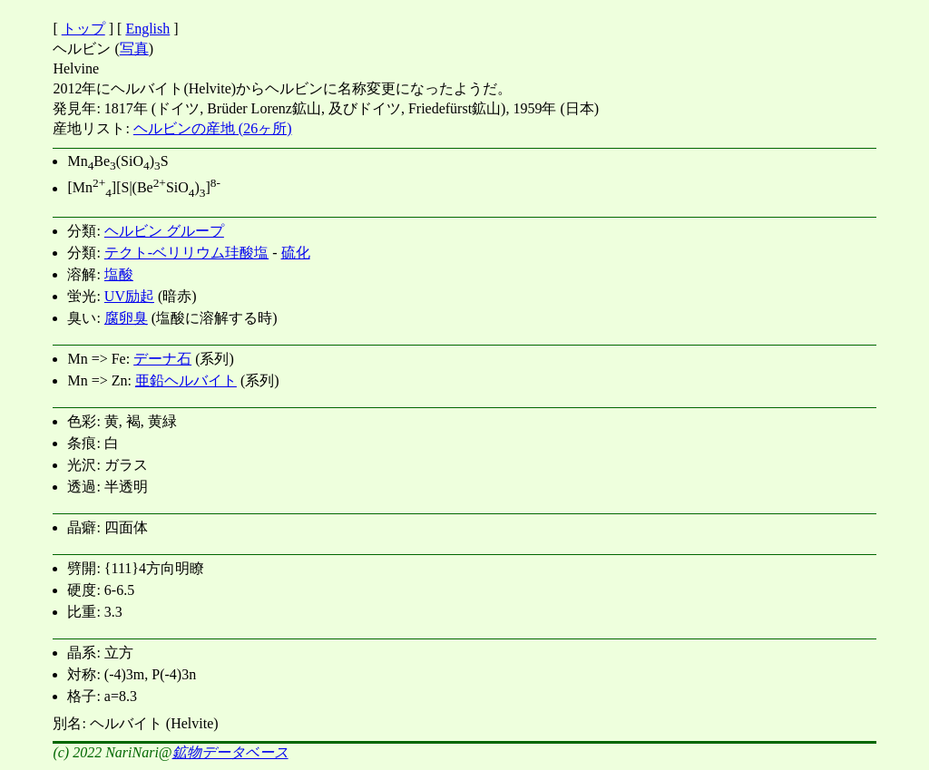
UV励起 (129, 296)
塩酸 (118, 274)
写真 (134, 48)
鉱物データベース (230, 752)
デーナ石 (162, 358)
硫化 (295, 252)
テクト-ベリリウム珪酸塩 (186, 252)
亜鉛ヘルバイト (186, 380)
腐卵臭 (126, 318)
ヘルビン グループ (164, 231)
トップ (83, 28)
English (147, 28)
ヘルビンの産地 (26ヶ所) (212, 128)
